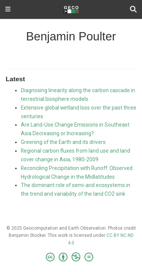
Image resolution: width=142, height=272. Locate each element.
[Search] (133, 9)
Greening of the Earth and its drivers (63, 142)
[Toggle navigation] (8, 9)
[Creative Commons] (71, 257)
